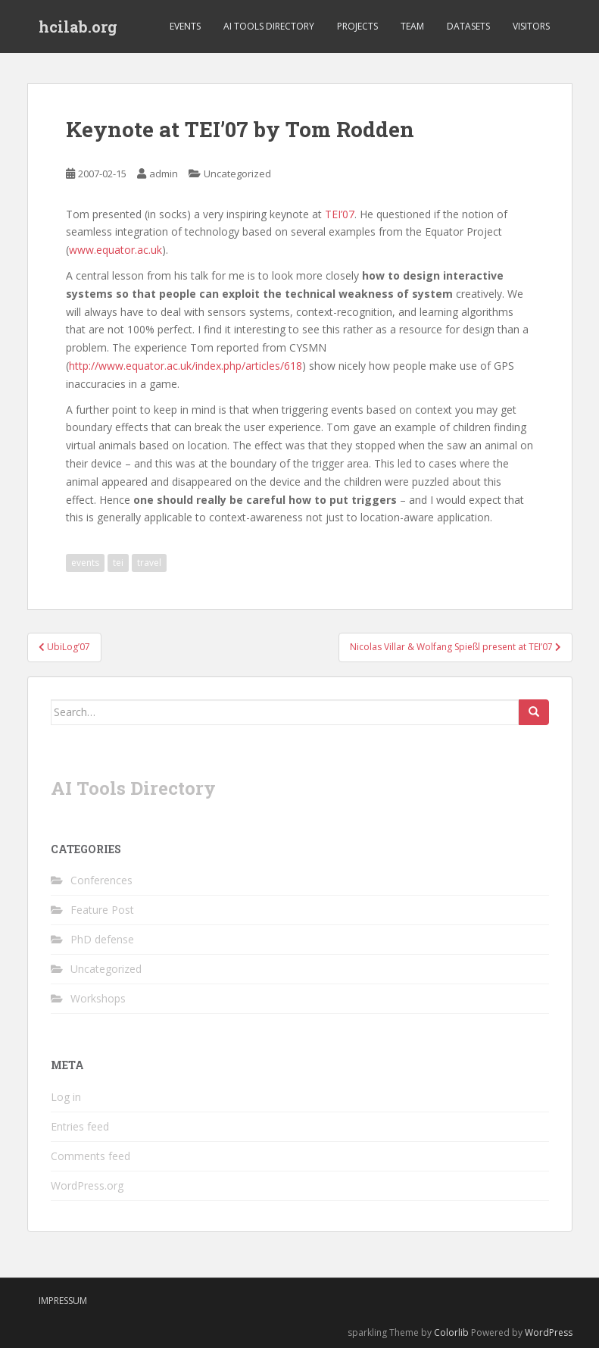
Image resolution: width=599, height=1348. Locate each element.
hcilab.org (78, 26)
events (85, 562)
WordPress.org (87, 1185)
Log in (66, 1097)
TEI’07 (339, 214)
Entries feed (80, 1126)
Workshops (98, 998)
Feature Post (102, 909)
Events (185, 26)
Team (412, 26)
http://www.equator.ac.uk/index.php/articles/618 (185, 365)
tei (118, 562)
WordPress (548, 1332)
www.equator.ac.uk (115, 249)
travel (149, 562)
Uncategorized (237, 173)
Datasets (468, 26)
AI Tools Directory (268, 26)
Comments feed (90, 1156)
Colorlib (451, 1332)
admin (163, 173)
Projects (357, 26)
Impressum (63, 1300)
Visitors (531, 26)
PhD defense (102, 939)
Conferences (101, 880)
